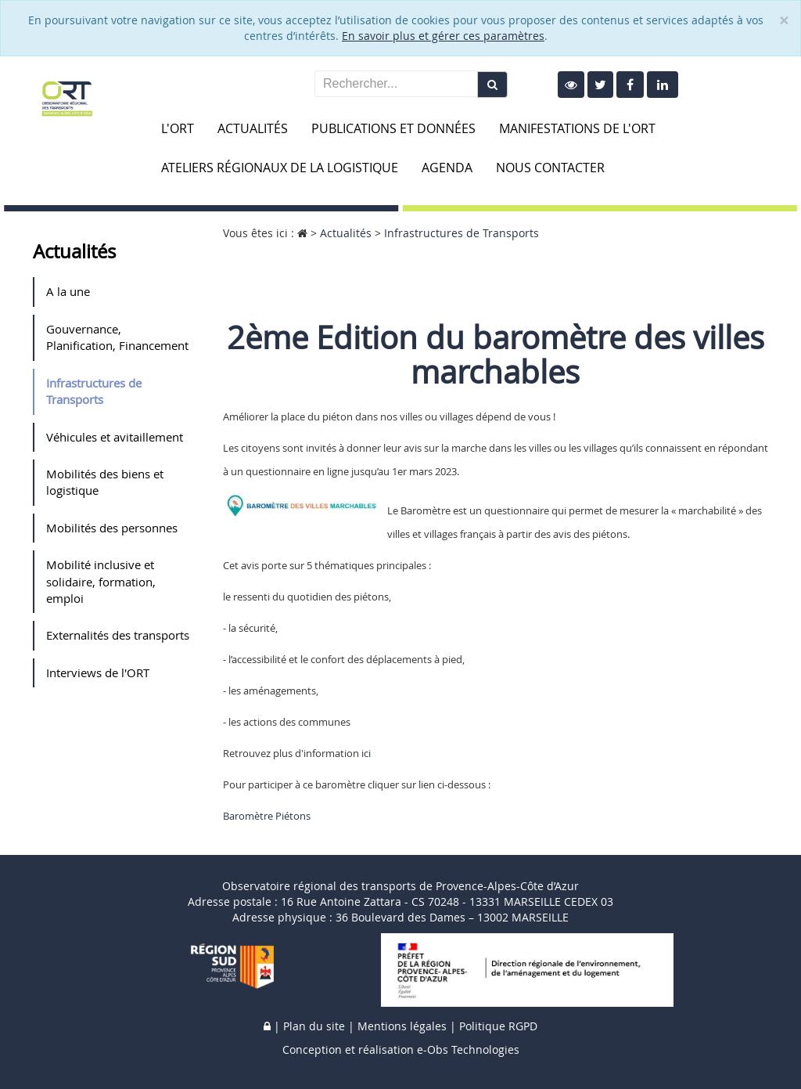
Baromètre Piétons (267, 816)
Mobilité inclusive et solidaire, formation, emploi (101, 581)
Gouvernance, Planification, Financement (117, 337)
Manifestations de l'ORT (577, 128)
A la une (68, 291)
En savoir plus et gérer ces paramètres (443, 35)
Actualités (252, 128)
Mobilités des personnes (112, 527)
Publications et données (393, 128)
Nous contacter (550, 167)
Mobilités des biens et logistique (104, 482)
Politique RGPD (498, 1026)
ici (366, 753)
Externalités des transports (117, 635)
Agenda (447, 167)
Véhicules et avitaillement (114, 437)
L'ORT (177, 128)
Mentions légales (402, 1026)
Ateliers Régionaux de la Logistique (279, 167)
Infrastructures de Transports (94, 391)
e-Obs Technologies (468, 1049)
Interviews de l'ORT (97, 672)
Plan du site (314, 1026)
